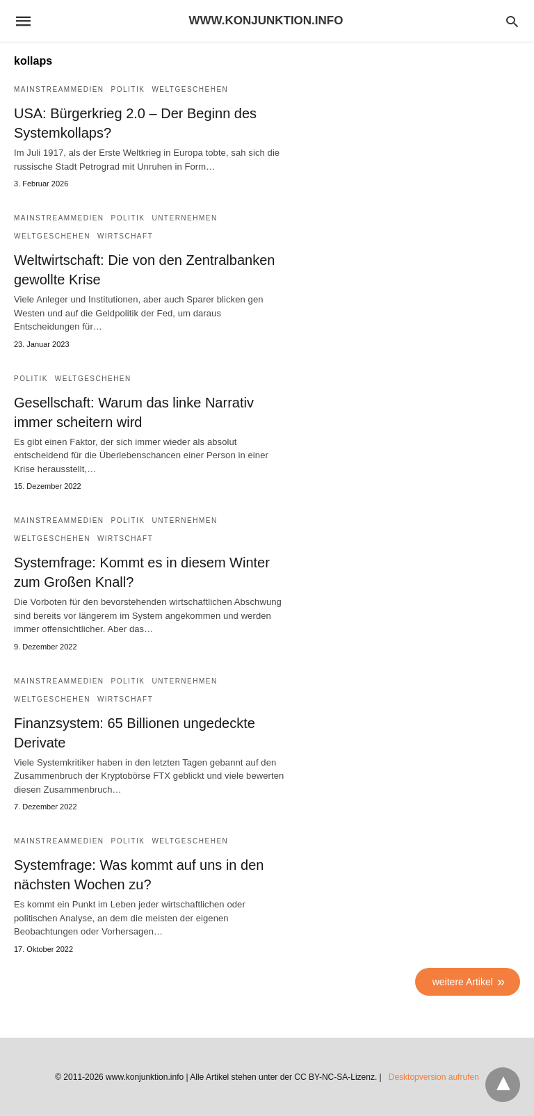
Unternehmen (184, 218)
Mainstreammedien (59, 89)
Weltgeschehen (190, 89)
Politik (128, 89)
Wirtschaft (125, 236)
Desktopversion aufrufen (434, 1077)
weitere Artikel (462, 981)
